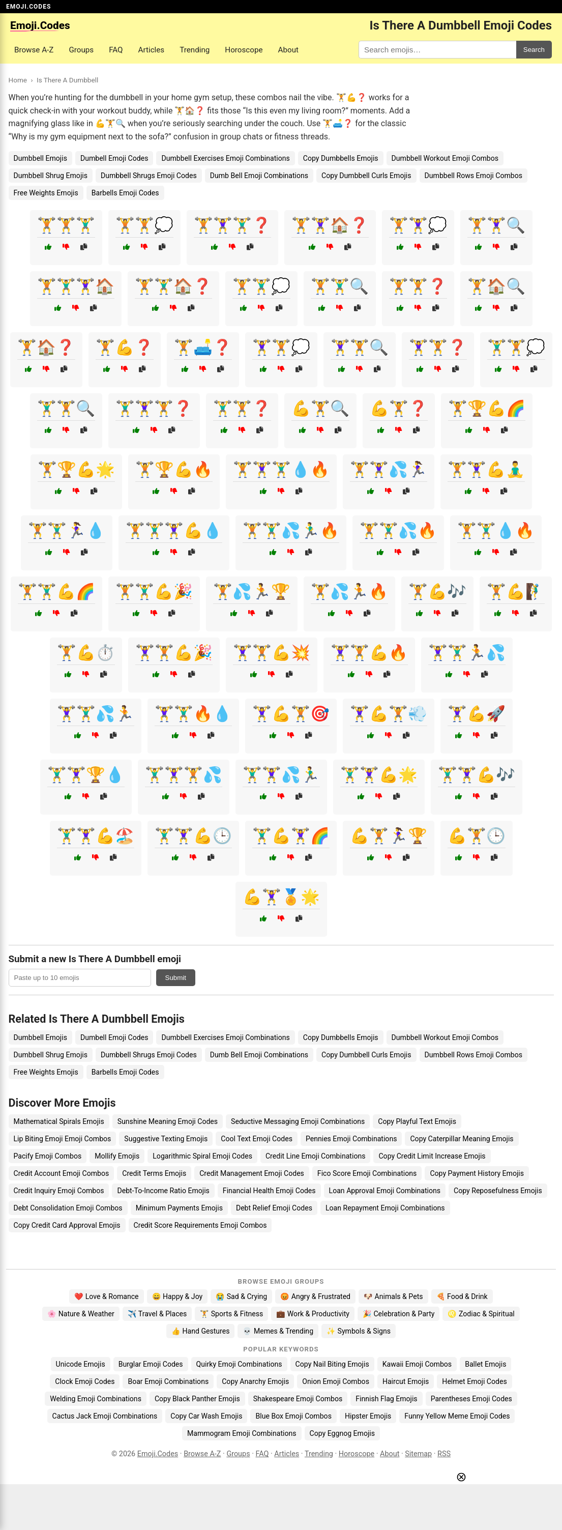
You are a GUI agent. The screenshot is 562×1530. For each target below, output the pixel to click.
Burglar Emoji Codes (151, 1364)
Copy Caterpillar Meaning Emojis (461, 1139)
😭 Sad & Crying (241, 1296)
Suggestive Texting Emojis (166, 1139)
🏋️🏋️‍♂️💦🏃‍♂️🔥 (291, 530)
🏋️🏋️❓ (418, 286)
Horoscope (243, 49)
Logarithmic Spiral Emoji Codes (202, 1156)
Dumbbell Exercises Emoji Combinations (225, 158)
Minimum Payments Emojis (179, 1208)
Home (18, 80)
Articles (151, 49)
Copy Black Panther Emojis (197, 1399)
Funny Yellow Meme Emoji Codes (457, 1416)
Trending (195, 49)
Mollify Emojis (117, 1156)
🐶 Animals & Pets (393, 1296)
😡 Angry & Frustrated (315, 1296)
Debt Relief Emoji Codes (274, 1208)
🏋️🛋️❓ (203, 347)
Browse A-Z (33, 49)
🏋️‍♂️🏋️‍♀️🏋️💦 (183, 775)
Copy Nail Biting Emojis (332, 1364)
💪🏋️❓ (399, 408)
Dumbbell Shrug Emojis (50, 175)
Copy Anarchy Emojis (255, 1381)
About (288, 49)
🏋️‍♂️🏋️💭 (516, 347)
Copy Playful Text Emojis (417, 1121)
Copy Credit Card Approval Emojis (67, 1225)
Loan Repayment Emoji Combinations (385, 1208)
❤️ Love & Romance (106, 1296)
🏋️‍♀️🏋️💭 (281, 347)
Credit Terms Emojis (154, 1173)
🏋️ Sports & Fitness (231, 1314)
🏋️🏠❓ (46, 347)
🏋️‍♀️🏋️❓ (438, 347)
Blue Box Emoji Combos (293, 1416)
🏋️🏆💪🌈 (486, 408)
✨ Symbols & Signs (359, 1331)
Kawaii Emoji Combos (417, 1364)
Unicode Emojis (80, 1364)
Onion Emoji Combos (335, 1381)
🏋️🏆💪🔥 (174, 469)
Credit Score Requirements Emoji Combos (200, 1225)
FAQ (116, 49)
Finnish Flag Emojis (386, 1399)
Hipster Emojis (368, 1416)
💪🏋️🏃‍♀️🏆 (388, 836)
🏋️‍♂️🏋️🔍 (66, 408)
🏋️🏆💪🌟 (76, 469)
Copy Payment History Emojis (477, 1173)
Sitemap (418, 1454)
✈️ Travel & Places (157, 1314)
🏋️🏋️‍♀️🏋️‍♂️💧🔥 (281, 469)
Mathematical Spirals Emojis (59, 1121)
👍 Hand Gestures (200, 1331)
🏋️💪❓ (125, 347)
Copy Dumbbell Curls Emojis (366, 175)
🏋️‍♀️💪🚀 (477, 714)
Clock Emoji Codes (84, 1381)
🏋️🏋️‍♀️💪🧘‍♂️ (486, 469)
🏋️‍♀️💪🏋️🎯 (291, 714)
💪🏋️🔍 (320, 408)
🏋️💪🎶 (437, 591)
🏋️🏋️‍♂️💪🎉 (154, 591)
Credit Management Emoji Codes (251, 1173)
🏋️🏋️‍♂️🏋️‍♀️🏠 (75, 286)
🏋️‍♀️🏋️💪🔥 (369, 652)
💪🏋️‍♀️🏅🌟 (281, 897)
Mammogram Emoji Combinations (242, 1433)
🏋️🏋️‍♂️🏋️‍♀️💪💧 (174, 530)
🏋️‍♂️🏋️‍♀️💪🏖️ (95, 836)
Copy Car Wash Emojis (206, 1416)
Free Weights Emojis (46, 193)
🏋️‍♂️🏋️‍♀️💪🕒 (193, 836)
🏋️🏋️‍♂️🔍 (340, 286)
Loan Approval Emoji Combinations (384, 1191)
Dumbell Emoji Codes (114, 158)
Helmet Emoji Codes (474, 1381)
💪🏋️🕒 (477, 836)
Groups (81, 49)
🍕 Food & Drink (462, 1296)
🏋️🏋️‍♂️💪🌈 (56, 591)
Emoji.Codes (158, 1454)
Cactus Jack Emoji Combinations (105, 1416)
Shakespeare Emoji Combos (298, 1399)
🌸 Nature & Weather (80, 1314)
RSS (444, 1454)
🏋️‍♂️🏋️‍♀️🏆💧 (86, 775)
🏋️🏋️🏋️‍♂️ (66, 225)
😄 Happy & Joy (177, 1296)
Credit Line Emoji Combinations (315, 1156)
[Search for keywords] (437, 50)
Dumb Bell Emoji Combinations (259, 175)
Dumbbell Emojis (40, 158)
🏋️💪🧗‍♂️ (516, 591)
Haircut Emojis (405, 1381)
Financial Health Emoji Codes (269, 1191)
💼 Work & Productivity (312, 1314)
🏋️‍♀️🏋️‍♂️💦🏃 (95, 714)
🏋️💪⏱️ (86, 652)
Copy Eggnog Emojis (342, 1433)
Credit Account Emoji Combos (61, 1173)
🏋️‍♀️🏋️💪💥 (271, 652)
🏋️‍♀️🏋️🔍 (360, 347)
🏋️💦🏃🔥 (349, 591)
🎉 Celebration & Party (399, 1314)
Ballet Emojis (485, 1364)
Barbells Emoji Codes (125, 193)
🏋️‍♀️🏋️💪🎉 (174, 652)
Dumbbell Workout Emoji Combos (445, 158)
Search (534, 49)
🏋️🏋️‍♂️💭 (261, 286)
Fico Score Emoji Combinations (367, 1173)
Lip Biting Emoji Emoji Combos (62, 1139)
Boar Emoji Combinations (168, 1381)
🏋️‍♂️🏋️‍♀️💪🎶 (476, 775)
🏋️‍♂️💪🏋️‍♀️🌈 (291, 836)
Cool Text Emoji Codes (256, 1139)
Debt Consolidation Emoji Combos (68, 1208)
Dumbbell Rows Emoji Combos (473, 175)
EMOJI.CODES (28, 6)
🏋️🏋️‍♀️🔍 (496, 225)
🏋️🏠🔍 (496, 286)
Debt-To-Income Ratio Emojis (163, 1191)
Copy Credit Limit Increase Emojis (431, 1156)
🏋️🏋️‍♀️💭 (418, 225)
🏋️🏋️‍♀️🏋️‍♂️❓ (232, 225)
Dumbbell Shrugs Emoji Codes (149, 175)
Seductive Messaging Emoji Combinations (298, 1121)
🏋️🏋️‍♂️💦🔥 (398, 530)
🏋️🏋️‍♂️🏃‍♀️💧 (66, 530)
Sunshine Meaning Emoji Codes (167, 1121)
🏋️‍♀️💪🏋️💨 (388, 714)
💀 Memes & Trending (278, 1331)
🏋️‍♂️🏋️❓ (242, 408)
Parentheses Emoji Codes (471, 1399)
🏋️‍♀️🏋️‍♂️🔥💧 (193, 714)
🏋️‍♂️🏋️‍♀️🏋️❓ (154, 408)
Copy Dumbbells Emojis (340, 158)
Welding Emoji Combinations (95, 1399)
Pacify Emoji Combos (48, 1156)
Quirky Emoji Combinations (239, 1364)
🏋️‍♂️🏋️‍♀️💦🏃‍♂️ (281, 775)
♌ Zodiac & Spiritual (481, 1314)
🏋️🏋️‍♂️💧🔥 (496, 530)
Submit (175, 977)
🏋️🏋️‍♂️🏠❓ (173, 286)
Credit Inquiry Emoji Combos (59, 1191)
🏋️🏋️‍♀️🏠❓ (330, 225)
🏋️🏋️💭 (144, 225)
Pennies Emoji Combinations (351, 1139)
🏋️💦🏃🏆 (251, 591)
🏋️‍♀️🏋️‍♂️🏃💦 (467, 652)
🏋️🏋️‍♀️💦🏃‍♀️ (388, 469)
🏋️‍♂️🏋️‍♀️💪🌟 (379, 775)
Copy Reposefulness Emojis (498, 1191)
